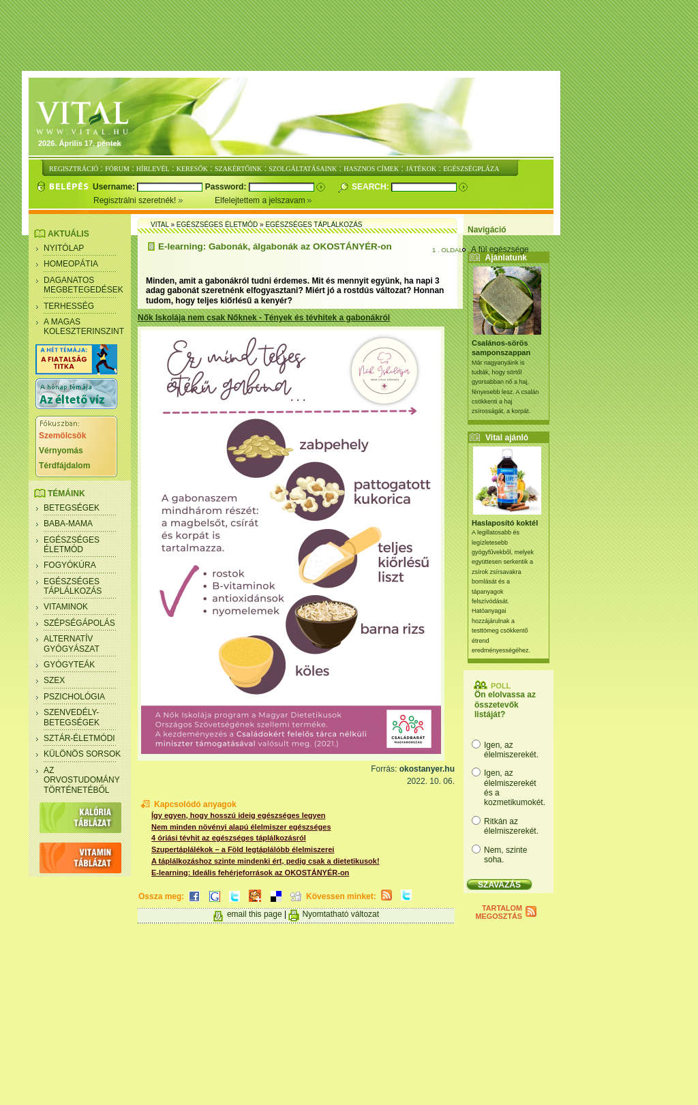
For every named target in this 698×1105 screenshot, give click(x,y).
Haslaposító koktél (505, 523)
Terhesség (69, 306)
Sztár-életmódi (79, 738)
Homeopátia (71, 264)
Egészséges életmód (72, 544)
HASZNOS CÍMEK (371, 168)
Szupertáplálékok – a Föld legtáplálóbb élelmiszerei (242, 849)
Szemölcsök (62, 435)
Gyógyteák (69, 664)
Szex (54, 680)
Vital (160, 224)
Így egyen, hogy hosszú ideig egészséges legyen (238, 815)
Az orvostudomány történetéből (82, 780)
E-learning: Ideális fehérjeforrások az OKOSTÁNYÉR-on (250, 872)
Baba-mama (68, 523)
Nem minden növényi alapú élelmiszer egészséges (241, 827)
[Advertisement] (349, 36)
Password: (227, 187)
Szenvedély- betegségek (72, 717)
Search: (371, 187)
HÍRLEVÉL (153, 168)
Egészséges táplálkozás (73, 586)
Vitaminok (66, 606)
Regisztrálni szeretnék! (154, 200)
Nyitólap (64, 248)
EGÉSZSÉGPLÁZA (471, 168)
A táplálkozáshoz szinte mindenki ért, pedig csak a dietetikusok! (265, 861)
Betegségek (72, 508)
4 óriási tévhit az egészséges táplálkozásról (228, 838)
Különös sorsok (82, 754)
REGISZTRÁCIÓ (73, 168)
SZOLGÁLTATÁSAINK (303, 168)
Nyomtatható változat (340, 914)
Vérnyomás (61, 450)
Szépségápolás (79, 623)
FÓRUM (117, 168)
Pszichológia (74, 696)
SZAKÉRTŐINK (238, 168)
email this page (254, 914)
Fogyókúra (70, 565)
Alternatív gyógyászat (72, 643)
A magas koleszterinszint (84, 326)
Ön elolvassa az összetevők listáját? (505, 704)
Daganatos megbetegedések (83, 284)
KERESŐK (192, 168)
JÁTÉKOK (421, 168)
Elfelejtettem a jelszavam (263, 200)
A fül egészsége (500, 249)
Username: (115, 187)
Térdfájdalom (64, 465)
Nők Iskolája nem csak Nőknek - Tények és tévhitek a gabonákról (264, 317)
